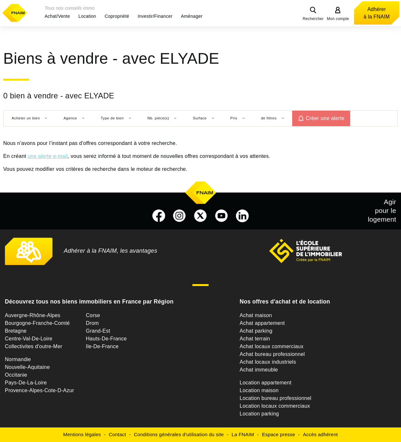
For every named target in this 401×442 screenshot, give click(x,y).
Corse (93, 315)
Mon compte (338, 19)
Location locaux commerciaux (275, 406)
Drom (92, 323)
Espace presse (278, 434)
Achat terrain (255, 338)
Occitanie (16, 375)
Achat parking (256, 331)
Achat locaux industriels (268, 362)
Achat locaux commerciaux (272, 346)
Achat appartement (262, 323)
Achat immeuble (259, 369)
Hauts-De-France (106, 338)
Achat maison (256, 315)
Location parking (259, 413)
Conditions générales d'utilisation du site (179, 434)
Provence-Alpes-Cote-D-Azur (39, 390)
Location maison (259, 390)
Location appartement (266, 382)
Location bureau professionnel (276, 398)
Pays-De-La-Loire (26, 382)
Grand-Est (98, 331)
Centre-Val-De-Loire (28, 338)
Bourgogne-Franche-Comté (37, 323)
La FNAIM (243, 434)
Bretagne (16, 331)
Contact (117, 434)
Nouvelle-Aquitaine (27, 367)
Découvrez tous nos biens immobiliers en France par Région (89, 301)
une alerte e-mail (47, 156)
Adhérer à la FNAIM (377, 12)
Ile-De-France (102, 346)
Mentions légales (82, 434)
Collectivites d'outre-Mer (33, 346)
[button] (57, 16)
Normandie (18, 359)
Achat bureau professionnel (272, 354)
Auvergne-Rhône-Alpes (32, 315)
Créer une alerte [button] (325, 118)
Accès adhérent (320, 434)
